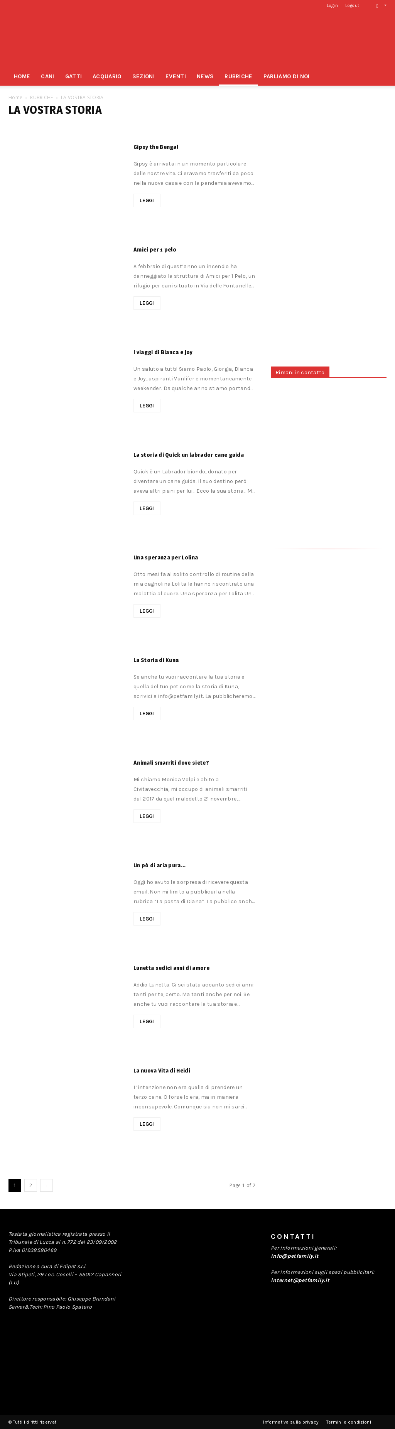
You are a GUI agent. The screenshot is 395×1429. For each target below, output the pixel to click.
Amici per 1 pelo (154, 249)
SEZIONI (143, 76)
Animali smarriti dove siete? (171, 762)
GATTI (73, 76)
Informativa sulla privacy (291, 1422)
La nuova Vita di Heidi (161, 1070)
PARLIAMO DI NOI (286, 76)
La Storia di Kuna (156, 660)
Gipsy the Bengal (155, 146)
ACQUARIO (107, 76)
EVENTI (175, 76)
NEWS (205, 76)
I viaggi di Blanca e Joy (163, 352)
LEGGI (147, 200)
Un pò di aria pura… (159, 865)
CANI (47, 76)
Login (332, 5)
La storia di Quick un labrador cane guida (188, 454)
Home (15, 97)
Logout (352, 5)
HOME (22, 76)
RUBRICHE (239, 76)
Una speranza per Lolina (165, 557)
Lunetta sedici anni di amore (171, 967)
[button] (379, 5)
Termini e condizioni (348, 1422)
